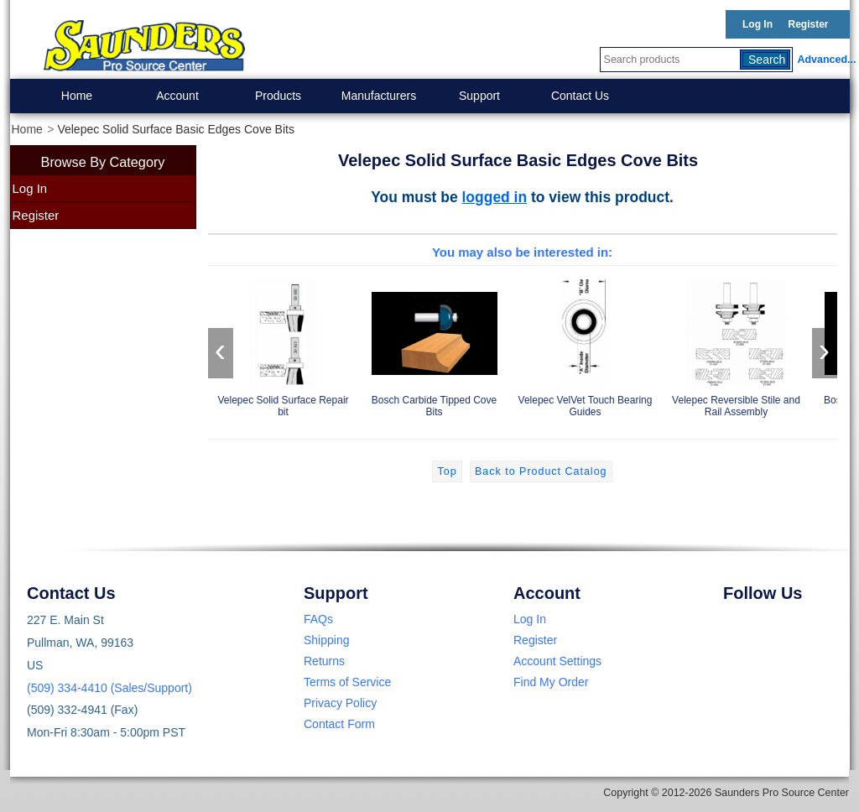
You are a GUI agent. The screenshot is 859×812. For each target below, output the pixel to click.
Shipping (327, 640)
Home (76, 95)
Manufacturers (378, 95)
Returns (324, 661)
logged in (495, 197)
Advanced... (824, 59)
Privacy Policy (340, 703)
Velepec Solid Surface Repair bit (283, 345)
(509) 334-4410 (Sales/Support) (109, 688)
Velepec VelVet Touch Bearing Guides (585, 345)
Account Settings (557, 661)
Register (808, 24)
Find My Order (550, 682)
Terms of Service (347, 682)
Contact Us (580, 95)
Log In (757, 24)
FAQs (318, 619)
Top (446, 471)
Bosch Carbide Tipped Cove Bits (434, 345)
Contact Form (339, 724)
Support (479, 95)
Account (177, 95)
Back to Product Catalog (541, 471)
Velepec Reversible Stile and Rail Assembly (736, 345)
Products (278, 95)
